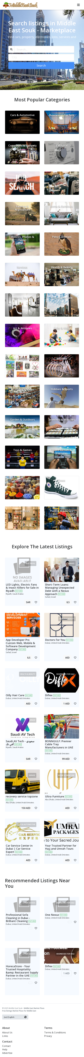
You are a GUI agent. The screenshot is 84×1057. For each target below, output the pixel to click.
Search (41, 65)
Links (5, 1036)
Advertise (7, 1053)
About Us (7, 1032)
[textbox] (41, 57)
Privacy (48, 1036)
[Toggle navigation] (78, 5)
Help (4, 1049)
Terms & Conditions (55, 1032)
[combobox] (41, 57)
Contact (6, 1046)
